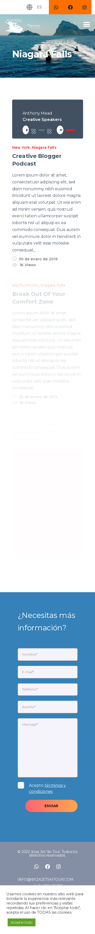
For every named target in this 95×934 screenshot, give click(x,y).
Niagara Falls (44, 147)
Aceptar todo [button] (21, 922)
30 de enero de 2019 (38, 259)
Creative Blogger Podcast (37, 160)
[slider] (42, 130)
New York (21, 147)
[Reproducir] (26, 129)
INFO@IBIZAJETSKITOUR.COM (45, 879)
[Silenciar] (61, 129)
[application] (48, 130)
